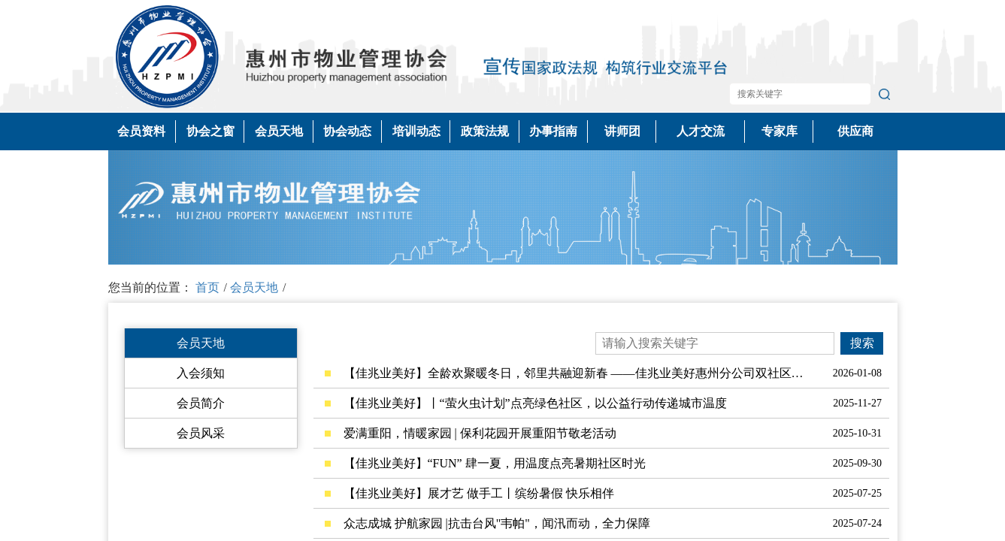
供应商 (855, 131)
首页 (207, 287)
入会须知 (201, 373)
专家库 (779, 131)
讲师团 (622, 131)
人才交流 (701, 131)
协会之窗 (210, 131)
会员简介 (201, 403)
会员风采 (201, 433)
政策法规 (485, 131)
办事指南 (553, 131)
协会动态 (347, 131)
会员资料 (141, 131)
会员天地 (279, 131)
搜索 (862, 343)
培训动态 (416, 131)
